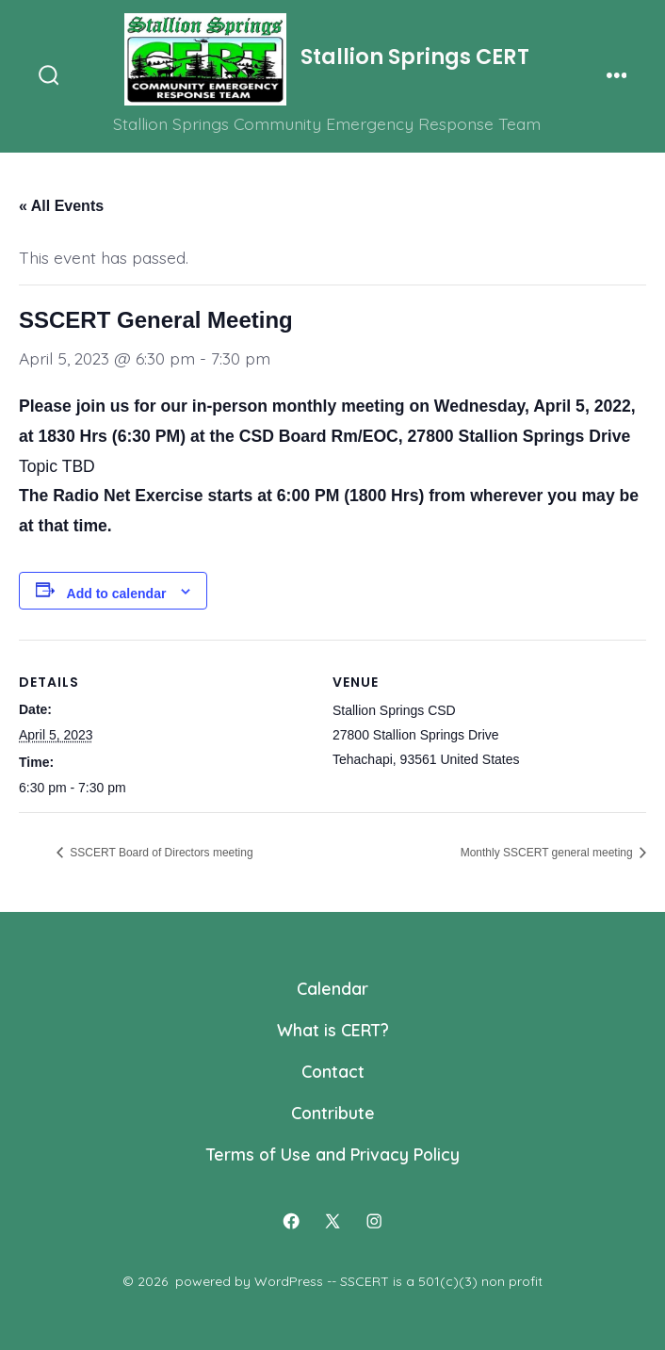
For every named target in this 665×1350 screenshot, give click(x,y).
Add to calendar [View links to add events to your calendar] (117, 593)
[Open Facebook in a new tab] (291, 1222)
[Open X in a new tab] (332, 1222)
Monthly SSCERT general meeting (548, 852)
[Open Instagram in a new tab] (374, 1222)
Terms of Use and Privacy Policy (333, 1154)
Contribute (333, 1112)
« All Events (61, 206)
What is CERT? (333, 1029)
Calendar (332, 988)
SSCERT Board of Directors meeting (160, 852)
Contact (333, 1071)
